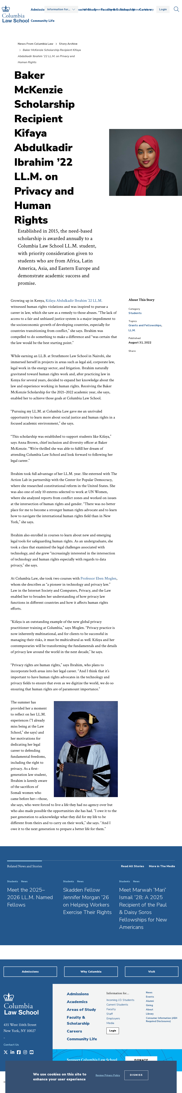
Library (149, 10)
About (136, 10)
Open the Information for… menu (61, 9)
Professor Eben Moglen (98, 578)
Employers (113, 1018)
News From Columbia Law (35, 44)
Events (98, 10)
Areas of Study (81, 1009)
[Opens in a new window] (6, 1053)
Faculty (111, 1009)
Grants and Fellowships (145, 325)
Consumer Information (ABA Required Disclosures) (162, 1020)
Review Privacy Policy (108, 1075)
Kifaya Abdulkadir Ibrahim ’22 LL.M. (74, 300)
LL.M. (132, 330)
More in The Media (162, 866)
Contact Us (11, 1045)
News (86, 10)
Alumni (112, 10)
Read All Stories (132, 866)
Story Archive (68, 44)
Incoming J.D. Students (120, 1000)
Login (163, 9)
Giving (124, 10)
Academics (77, 1001)
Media (110, 1023)
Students (135, 313)
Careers (74, 1031)
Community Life (82, 1039)
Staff (109, 1014)
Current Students (117, 1005)
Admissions (78, 994)
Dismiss (136, 1075)
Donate (141, 1060)
